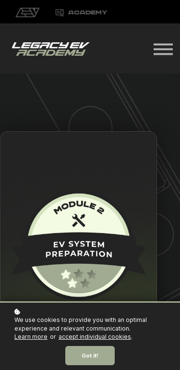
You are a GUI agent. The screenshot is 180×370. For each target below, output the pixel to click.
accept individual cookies (95, 336)
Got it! (90, 355)
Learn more (31, 336)
